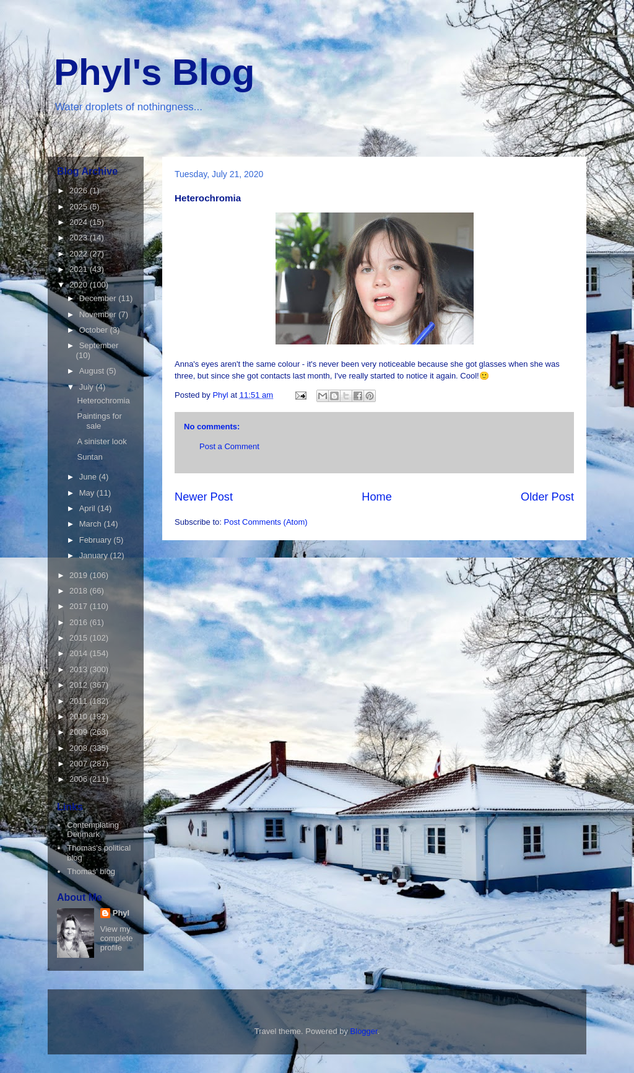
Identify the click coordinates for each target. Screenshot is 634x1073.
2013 (79, 669)
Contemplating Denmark (93, 829)
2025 (79, 206)
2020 (79, 284)
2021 (79, 269)
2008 (79, 748)
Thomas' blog (91, 871)
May (88, 492)
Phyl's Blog (154, 72)
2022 (79, 253)
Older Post (547, 497)
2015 (79, 637)
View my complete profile (116, 938)
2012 (79, 685)
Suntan (89, 457)
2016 (79, 622)
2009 (79, 732)
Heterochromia (103, 400)
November (99, 314)
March (91, 523)
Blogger (364, 1031)
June (89, 476)
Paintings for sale (99, 421)
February (96, 540)
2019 (79, 575)
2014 (79, 653)
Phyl (121, 913)
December (99, 298)
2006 (79, 779)
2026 (79, 190)
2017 (79, 606)
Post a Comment (229, 446)
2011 (79, 701)
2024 (79, 222)
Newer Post (204, 497)
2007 (79, 763)
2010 (79, 716)
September (99, 345)
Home (377, 497)
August (92, 370)
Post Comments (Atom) (266, 522)
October (94, 330)
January (94, 555)
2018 (79, 590)
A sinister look (101, 441)
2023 (79, 237)
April (88, 508)
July (87, 387)
